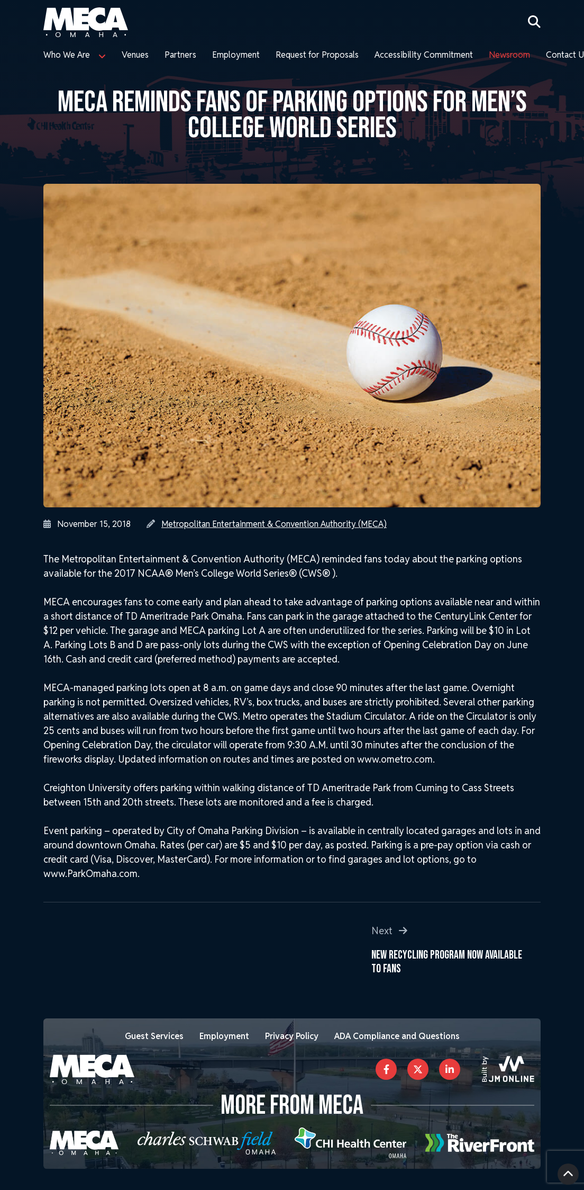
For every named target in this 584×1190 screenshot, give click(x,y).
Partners (180, 54)
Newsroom (509, 54)
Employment (236, 54)
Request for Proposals (317, 54)
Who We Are (66, 54)
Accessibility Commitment (424, 54)
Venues (135, 54)
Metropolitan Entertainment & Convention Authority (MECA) (274, 524)
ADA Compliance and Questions (397, 1036)
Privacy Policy (291, 1036)
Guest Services (154, 1036)
